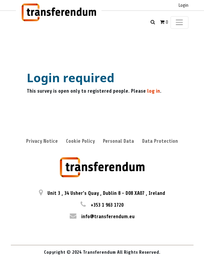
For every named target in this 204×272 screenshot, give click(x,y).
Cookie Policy (80, 141)
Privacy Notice (42, 141)
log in (153, 91)
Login (183, 5)
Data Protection (160, 141)
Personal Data (118, 141)
